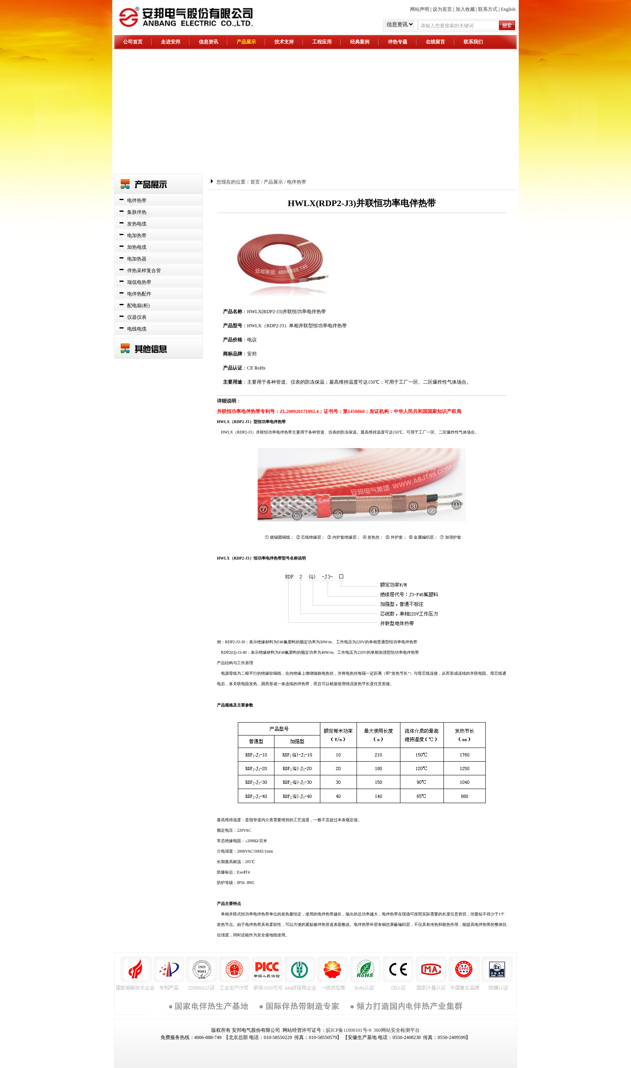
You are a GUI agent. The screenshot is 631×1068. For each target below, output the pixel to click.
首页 (255, 182)
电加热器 (136, 259)
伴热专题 (397, 42)
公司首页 (132, 42)
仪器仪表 (136, 317)
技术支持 (284, 42)
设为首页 (442, 9)
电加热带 (136, 235)
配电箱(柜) (138, 305)
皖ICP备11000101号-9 (348, 1030)
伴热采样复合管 (144, 270)
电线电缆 (136, 329)
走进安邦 (170, 42)
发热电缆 (136, 224)
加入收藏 (465, 9)
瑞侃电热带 (139, 282)
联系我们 (473, 42)
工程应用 (322, 42)
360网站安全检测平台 (397, 1030)
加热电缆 (136, 247)
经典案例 (359, 42)
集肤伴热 (136, 212)
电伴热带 (136, 200)
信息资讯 (208, 42)
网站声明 (419, 9)
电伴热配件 (139, 294)
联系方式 (487, 9)
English (508, 9)
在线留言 (435, 42)
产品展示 (246, 42)
